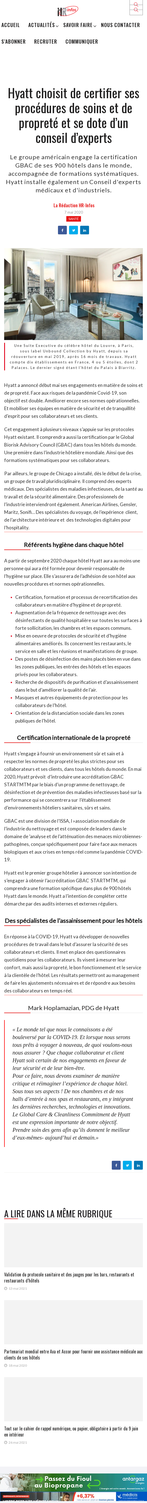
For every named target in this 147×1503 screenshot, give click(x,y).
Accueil (10, 24)
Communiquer (81, 41)
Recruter (45, 41)
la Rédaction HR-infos (74, 205)
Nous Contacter (120, 24)
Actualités (41, 24)
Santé (74, 219)
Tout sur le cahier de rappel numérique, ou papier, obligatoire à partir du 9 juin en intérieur (71, 1431)
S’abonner (13, 41)
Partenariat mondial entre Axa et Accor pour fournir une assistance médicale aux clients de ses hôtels (73, 1354)
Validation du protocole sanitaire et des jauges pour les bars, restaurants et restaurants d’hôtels (69, 1277)
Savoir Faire (78, 24)
